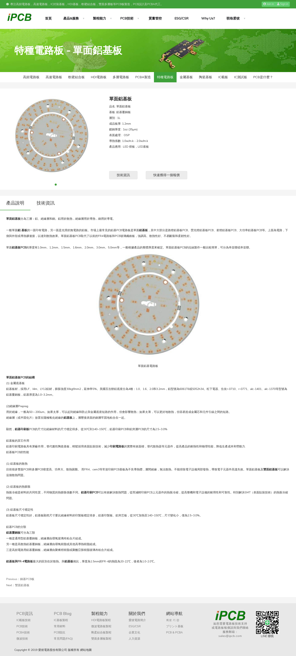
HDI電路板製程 (101, 620)
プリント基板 (174, 626)
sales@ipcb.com (230, 636)
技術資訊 (123, 175)
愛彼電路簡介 (137, 620)
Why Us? (208, 18)
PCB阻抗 (59, 632)
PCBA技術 (23, 632)
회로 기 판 (172, 620)
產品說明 (15, 203)
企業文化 (134, 632)
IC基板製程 (61, 620)
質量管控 (155, 18)
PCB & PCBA (174, 632)
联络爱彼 (233, 18)
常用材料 (59, 626)
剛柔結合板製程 (101, 632)
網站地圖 (86, 650)
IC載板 (223, 77)
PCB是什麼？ (263, 77)
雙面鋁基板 (22, 585)
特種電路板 (165, 77)
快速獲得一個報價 (166, 175)
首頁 (48, 18)
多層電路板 (121, 77)
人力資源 (134, 639)
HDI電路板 (98, 77)
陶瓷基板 (205, 77)
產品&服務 (71, 18)
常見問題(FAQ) (63, 639)
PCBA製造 (143, 77)
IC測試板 (240, 77)
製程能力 (99, 18)
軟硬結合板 (76, 77)
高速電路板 (54, 77)
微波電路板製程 (101, 626)
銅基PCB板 (27, 579)
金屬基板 (186, 77)
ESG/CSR (181, 18)
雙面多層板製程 (101, 639)
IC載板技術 (23, 620)
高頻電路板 (31, 77)
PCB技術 (126, 18)
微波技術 (22, 639)
